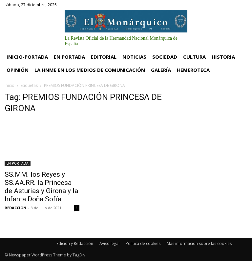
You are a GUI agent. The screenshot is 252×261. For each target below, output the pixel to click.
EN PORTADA (18, 163)
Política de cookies (143, 243)
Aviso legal (109, 243)
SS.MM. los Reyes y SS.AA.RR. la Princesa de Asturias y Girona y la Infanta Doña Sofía (41, 187)
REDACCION (15, 207)
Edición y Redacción (74, 243)
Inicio (9, 85)
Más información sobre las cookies (199, 243)
